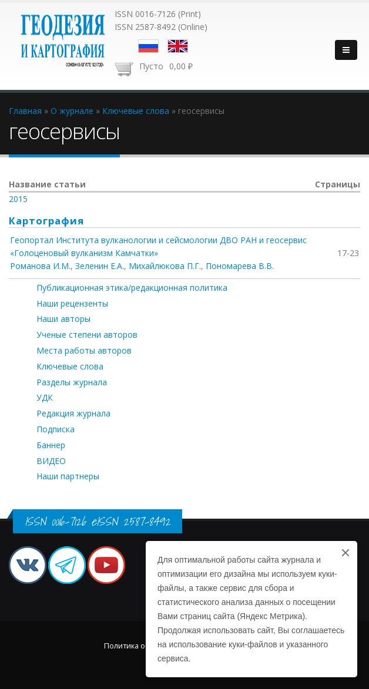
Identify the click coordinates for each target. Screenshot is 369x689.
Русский (148, 46)
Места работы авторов (84, 350)
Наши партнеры (67, 476)
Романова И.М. (40, 265)
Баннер (50, 445)
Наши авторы (63, 318)
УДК (44, 397)
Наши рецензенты (72, 303)
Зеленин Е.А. (99, 265)
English (177, 46)
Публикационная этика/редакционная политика (131, 287)
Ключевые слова (69, 366)
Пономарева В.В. (240, 265)
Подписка (55, 429)
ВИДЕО (51, 460)
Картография (46, 220)
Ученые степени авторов (86, 334)
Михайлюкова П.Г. (165, 265)
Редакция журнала (73, 413)
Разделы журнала (71, 382)
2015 (18, 198)
